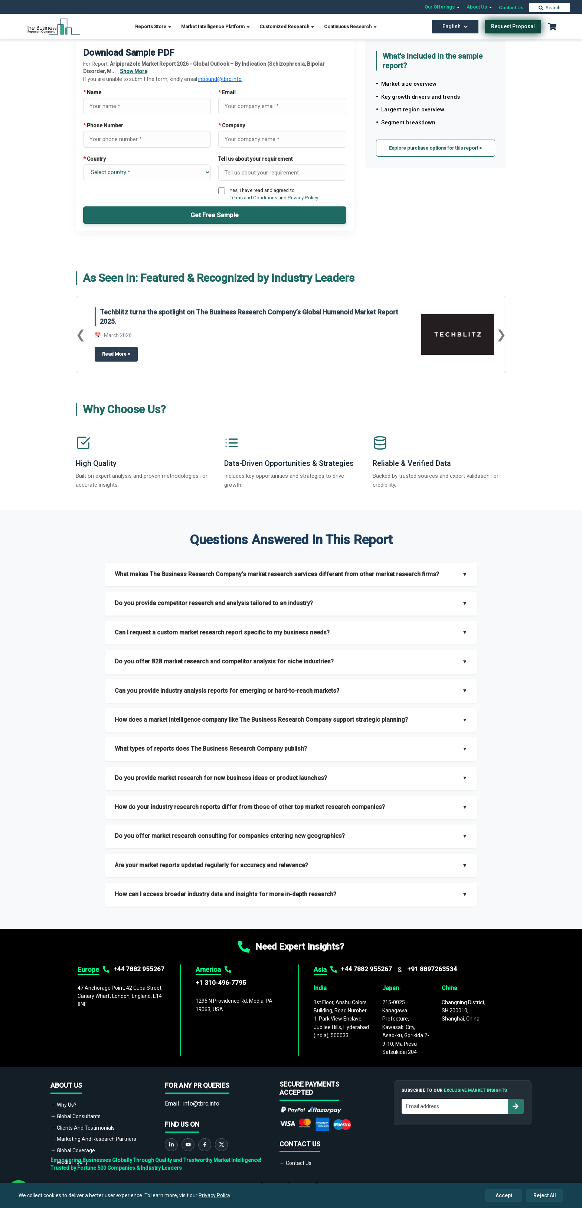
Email (227, 92)
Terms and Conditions (253, 197)
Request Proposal (513, 26)
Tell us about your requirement (255, 159)
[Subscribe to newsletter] (515, 1106)
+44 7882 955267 (138, 969)
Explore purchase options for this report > (435, 148)
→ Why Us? (63, 1105)
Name (92, 92)
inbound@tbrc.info (220, 79)
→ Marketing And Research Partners (93, 1139)
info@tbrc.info (201, 1103)
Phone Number (103, 125)
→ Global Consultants (75, 1116)
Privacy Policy (303, 197)
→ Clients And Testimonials (82, 1128)
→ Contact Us (295, 1163)
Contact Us (511, 7)
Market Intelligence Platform (216, 26)
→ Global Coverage (72, 1150)
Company (231, 125)
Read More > (120, 353)
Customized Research (287, 26)
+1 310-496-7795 (221, 982)
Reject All (544, 1195)
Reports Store (153, 26)
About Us (480, 7)
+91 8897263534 (432, 969)
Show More (133, 71)
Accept (504, 1195)
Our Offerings (443, 7)
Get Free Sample (214, 215)
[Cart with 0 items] (552, 27)
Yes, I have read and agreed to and (273, 193)
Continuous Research (350, 26)
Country (94, 159)
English (455, 26)
